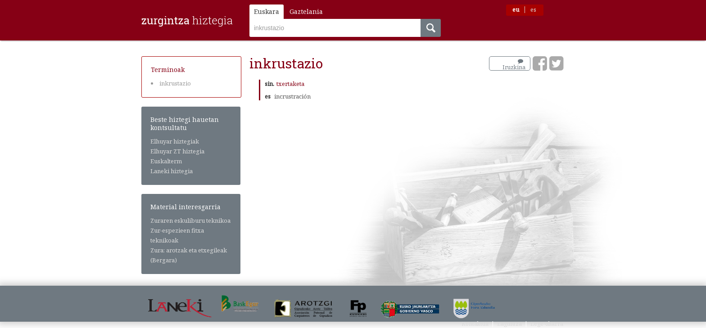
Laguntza (509, 324)
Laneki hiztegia (171, 171)
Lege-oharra (546, 324)
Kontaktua (475, 324)
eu (515, 9)
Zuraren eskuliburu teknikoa (190, 220)
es (533, 9)
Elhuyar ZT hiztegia (177, 151)
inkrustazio (175, 83)
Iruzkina (513, 65)
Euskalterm (166, 161)
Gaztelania (306, 11)
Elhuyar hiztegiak (174, 141)
